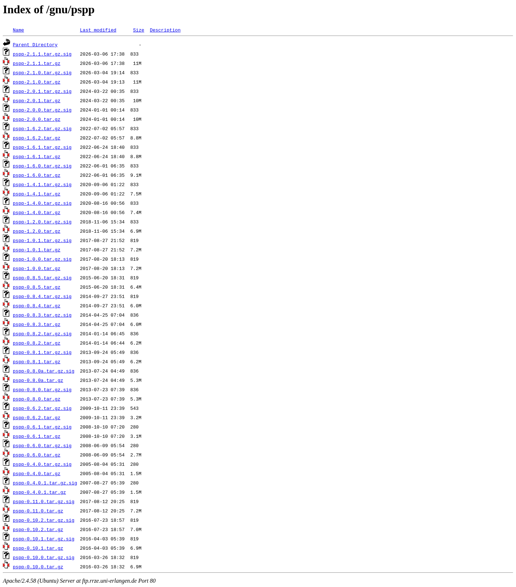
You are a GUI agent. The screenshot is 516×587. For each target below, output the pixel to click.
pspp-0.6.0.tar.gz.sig (42, 445)
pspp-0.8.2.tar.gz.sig (42, 333)
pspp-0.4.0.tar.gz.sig (42, 464)
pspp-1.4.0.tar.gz (37, 212)
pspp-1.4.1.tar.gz (37, 193)
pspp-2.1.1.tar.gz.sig (42, 54)
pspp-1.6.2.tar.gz (37, 137)
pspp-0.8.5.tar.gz (37, 287)
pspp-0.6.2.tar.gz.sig (42, 408)
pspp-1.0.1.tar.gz (37, 249)
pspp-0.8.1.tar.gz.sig (42, 352)
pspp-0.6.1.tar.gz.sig (42, 426)
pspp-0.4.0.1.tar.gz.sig (45, 482)
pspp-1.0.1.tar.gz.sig (42, 240)
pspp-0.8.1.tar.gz (37, 361)
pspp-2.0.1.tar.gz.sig (42, 91)
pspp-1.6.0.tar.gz (37, 175)
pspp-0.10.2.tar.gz (38, 529)
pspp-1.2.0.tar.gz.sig (42, 221)
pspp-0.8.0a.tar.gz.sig (44, 371)
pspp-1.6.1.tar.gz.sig (42, 147)
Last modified (98, 30)
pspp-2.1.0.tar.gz (37, 82)
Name (18, 30)
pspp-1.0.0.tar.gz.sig (42, 259)
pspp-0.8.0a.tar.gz (38, 380)
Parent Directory (35, 44)
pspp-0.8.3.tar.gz (37, 324)
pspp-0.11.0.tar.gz (38, 510)
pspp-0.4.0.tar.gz (37, 473)
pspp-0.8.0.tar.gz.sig (42, 389)
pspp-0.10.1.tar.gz (38, 548)
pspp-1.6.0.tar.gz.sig (42, 165)
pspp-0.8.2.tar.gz (37, 343)
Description (165, 30)
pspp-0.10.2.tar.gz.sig (44, 520)
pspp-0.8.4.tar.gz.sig (42, 296)
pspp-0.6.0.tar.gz (37, 454)
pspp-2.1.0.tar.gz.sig (42, 72)
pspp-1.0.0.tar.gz (37, 268)
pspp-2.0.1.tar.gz (37, 100)
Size (138, 30)
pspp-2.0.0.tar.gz (37, 119)
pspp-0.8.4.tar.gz (37, 305)
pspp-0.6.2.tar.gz (37, 417)
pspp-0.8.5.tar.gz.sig (42, 277)
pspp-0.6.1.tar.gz (37, 436)
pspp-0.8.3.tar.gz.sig (42, 315)
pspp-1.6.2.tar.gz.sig (42, 128)
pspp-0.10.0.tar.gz (38, 566)
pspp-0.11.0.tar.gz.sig (44, 501)
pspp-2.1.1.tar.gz (37, 63)
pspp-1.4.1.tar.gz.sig (42, 184)
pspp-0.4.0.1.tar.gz (39, 492)
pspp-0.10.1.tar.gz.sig (44, 538)
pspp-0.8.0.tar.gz (37, 399)
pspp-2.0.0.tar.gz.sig (42, 109)
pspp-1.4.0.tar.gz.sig (42, 203)
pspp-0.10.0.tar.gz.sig (44, 557)
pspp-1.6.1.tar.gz (37, 156)
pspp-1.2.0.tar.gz (37, 231)
